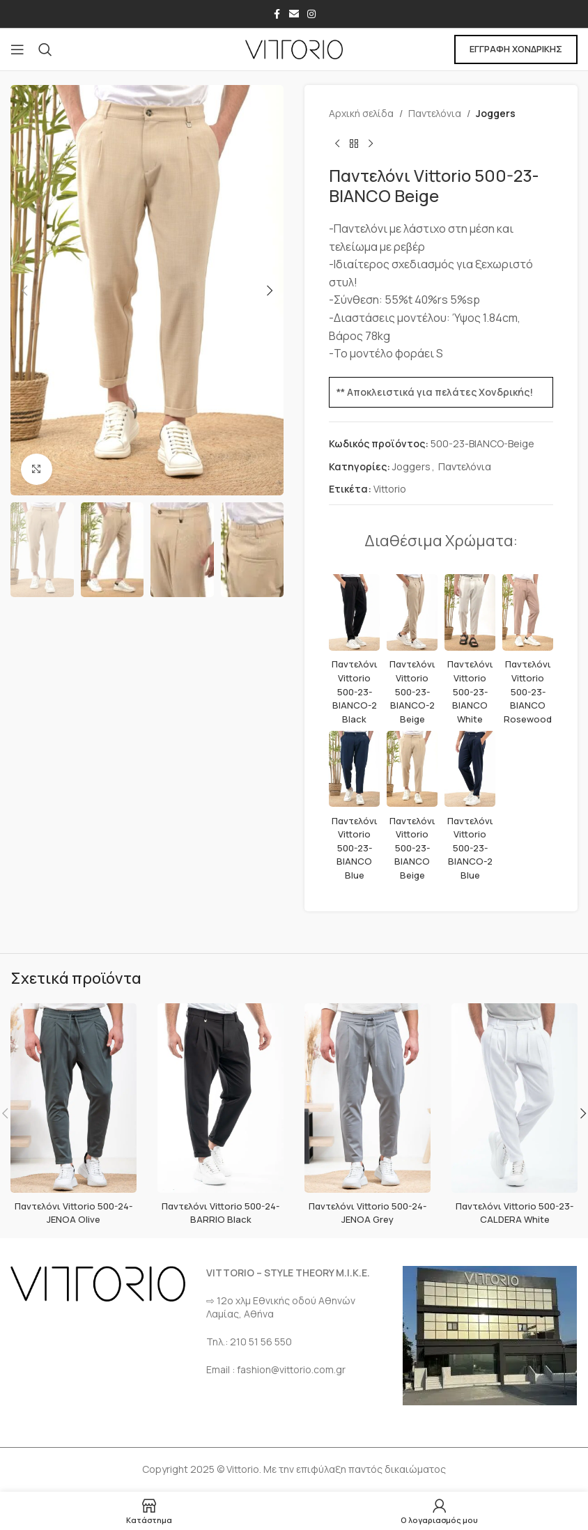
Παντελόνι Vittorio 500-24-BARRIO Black (221, 1212)
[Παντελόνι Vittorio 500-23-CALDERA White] (514, 1098)
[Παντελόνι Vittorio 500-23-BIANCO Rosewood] (527, 612)
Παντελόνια (434, 113)
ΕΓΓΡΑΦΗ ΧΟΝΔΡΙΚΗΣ (516, 48)
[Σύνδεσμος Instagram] (311, 14)
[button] (24, 290)
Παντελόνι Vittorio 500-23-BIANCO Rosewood (527, 691)
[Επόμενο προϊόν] (370, 143)
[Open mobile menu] (17, 49)
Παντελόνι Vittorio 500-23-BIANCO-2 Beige (412, 691)
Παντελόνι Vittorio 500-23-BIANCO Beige (412, 847)
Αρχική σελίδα (361, 113)
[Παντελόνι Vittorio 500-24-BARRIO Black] (220, 1098)
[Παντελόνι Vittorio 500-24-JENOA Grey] (367, 1098)
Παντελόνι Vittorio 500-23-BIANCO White (470, 691)
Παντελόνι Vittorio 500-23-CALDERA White (514, 1212)
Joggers (496, 113)
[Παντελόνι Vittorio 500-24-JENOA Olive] (73, 1098)
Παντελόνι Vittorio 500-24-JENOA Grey (368, 1212)
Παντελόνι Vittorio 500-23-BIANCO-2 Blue (470, 847)
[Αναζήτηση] (45, 49)
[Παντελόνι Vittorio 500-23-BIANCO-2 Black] (354, 612)
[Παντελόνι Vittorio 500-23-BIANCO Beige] (412, 769)
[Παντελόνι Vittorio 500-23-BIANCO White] (469, 612)
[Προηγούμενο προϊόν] (337, 143)
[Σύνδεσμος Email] (294, 14)
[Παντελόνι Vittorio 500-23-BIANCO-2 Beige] (412, 612)
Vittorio (389, 488)
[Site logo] (294, 48)
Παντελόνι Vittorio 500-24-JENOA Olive (74, 1212)
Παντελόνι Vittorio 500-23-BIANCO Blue (354, 847)
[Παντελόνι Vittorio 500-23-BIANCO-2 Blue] (469, 769)
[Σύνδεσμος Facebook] (276, 14)
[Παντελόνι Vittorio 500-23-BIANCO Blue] (354, 769)
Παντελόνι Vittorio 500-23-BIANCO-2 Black (354, 691)
